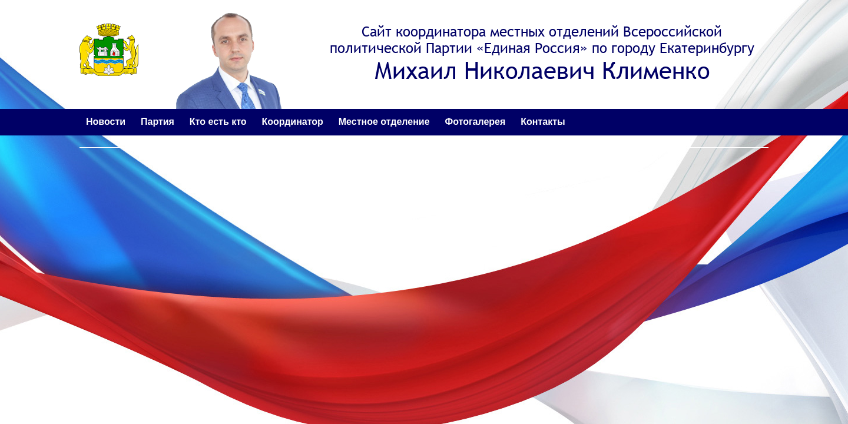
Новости (105, 122)
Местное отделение (384, 122)
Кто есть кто (218, 122)
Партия (157, 122)
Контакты (543, 122)
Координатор (292, 122)
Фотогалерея (475, 122)
